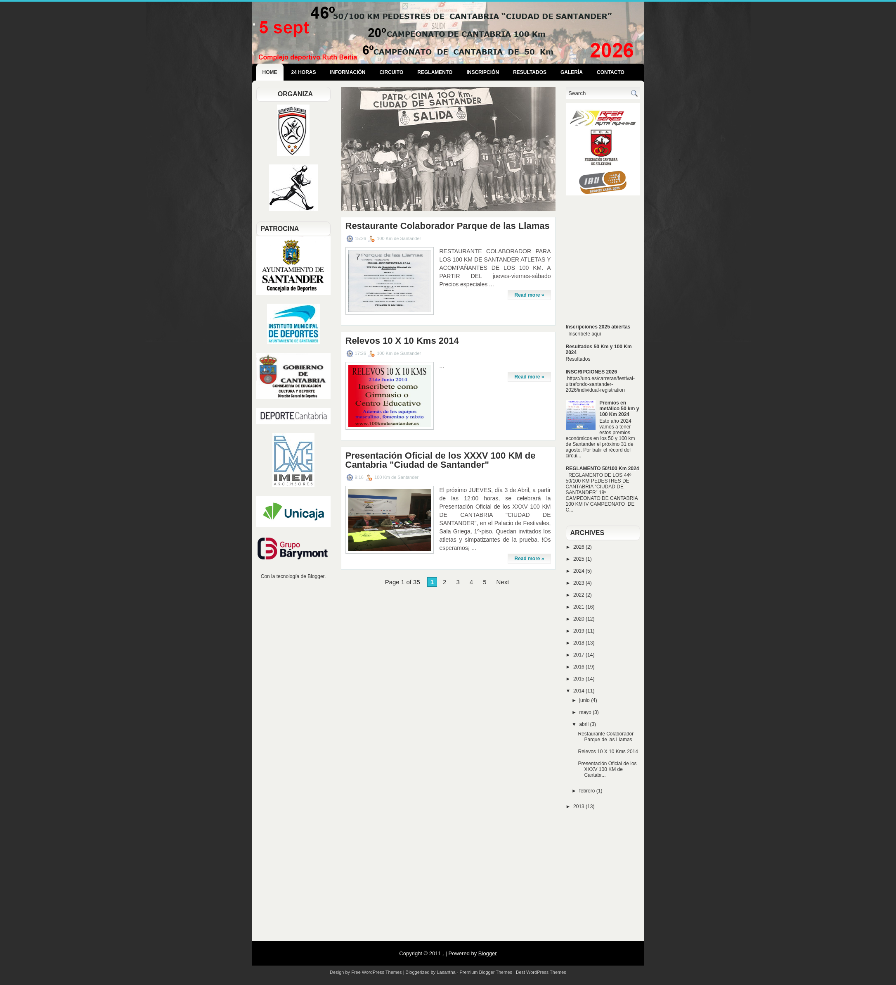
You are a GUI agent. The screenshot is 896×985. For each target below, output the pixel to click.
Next (502, 581)
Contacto (610, 72)
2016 (579, 667)
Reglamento (434, 72)
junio (585, 700)
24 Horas (303, 72)
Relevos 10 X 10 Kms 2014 (402, 340)
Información (348, 72)
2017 (579, 655)
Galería (571, 72)
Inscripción (482, 72)
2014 (579, 691)
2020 (579, 619)
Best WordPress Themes (541, 972)
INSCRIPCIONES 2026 (591, 372)
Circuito (392, 72)
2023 (579, 583)
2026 (579, 547)
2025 (579, 559)
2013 (579, 806)
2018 (579, 643)
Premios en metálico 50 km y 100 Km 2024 (619, 408)
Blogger (315, 576)
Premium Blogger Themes (485, 972)
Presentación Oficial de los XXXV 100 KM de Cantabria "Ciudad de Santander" (440, 460)
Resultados (529, 72)
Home (269, 72)
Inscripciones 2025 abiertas (598, 327)
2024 (579, 571)
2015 (579, 679)
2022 (579, 595)
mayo (586, 712)
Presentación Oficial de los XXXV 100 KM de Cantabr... (607, 769)
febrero (587, 791)
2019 (579, 631)
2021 (579, 607)
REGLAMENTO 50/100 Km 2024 (602, 468)
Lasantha (446, 972)
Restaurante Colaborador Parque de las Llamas (447, 226)
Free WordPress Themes (376, 972)
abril (584, 724)
